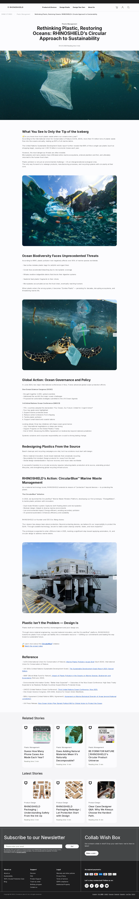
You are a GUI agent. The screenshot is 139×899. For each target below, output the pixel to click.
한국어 (133, 894)
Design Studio (65, 7)
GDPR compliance (62, 881)
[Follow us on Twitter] (102, 886)
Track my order (35, 881)
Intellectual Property (63, 884)
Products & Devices (49, 7)
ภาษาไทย (128, 894)
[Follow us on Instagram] (87, 886)
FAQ (31, 876)
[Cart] (117, 7)
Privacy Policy (61, 876)
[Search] (128, 7)
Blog (5, 881)
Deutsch (116, 894)
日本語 (106, 894)
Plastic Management (69, 24)
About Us (91, 7)
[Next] (115, 211)
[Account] (122, 7)
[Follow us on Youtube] (107, 886)
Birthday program (36, 884)
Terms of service (62, 879)
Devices (33, 873)
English (95, 894)
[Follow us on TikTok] (97, 886)
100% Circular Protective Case (14, 879)
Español (122, 894)
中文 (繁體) (101, 894)
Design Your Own (79, 7)
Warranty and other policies (65, 873)
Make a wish (91, 853)
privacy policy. (21, 852)
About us (7, 873)
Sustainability (8, 876)
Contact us (33, 887)
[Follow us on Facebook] (92, 886)
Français (111, 894)
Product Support (35, 879)
